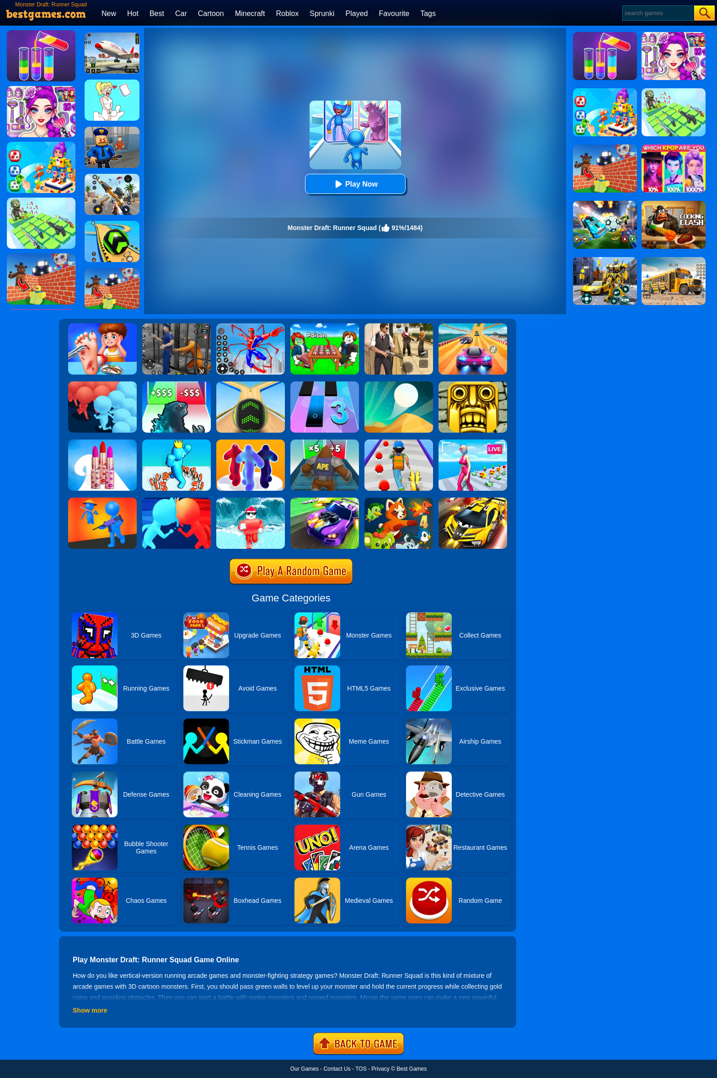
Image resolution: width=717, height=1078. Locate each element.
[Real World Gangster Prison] (176, 326)
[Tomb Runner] (473, 384)
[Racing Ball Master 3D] (112, 224)
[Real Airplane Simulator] (112, 35)
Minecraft (250, 13)
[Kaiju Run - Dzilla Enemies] (176, 384)
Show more (90, 1010)
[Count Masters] (176, 501)
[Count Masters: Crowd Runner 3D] (102, 384)
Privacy (380, 1069)
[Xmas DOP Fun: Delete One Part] (112, 83)
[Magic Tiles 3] (324, 384)
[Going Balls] (250, 384)
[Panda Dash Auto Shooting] (112, 177)
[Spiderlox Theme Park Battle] (250, 326)
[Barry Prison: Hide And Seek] (112, 130)
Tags (428, 13)
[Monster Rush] (324, 443)
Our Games (304, 1069)
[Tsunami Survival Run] (250, 501)
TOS (360, 1069)
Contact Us (336, 1069)
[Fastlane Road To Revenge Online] (324, 501)
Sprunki (322, 13)
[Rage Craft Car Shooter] (473, 501)
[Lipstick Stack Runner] (102, 443)
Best (157, 13)
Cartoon (211, 13)
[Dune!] (398, 384)
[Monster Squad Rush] (398, 443)
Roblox (287, 13)
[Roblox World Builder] (112, 271)
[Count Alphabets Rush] (176, 443)
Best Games (411, 1069)
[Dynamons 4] (398, 501)
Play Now (355, 184)
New (109, 13)
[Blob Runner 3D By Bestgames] (250, 443)
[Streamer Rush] (473, 443)
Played (357, 13)
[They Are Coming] (102, 501)
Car (181, 13)
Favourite (394, 13)
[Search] (657, 13)
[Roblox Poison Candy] (324, 326)
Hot (133, 13)
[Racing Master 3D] (473, 326)
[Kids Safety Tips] (102, 326)
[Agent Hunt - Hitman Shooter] (398, 326)
